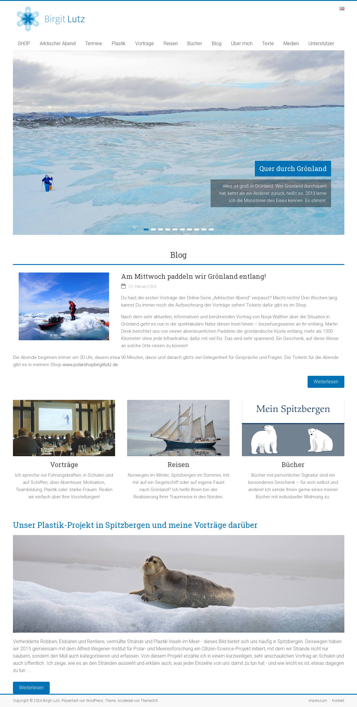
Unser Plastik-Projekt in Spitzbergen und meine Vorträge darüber (135, 525)
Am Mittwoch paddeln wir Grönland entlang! (193, 276)
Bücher (194, 43)
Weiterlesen (31, 687)
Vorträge (144, 43)
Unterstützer (321, 43)
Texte (268, 43)
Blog (216, 43)
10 (211, 229)
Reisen (171, 43)
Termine (93, 43)
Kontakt (338, 701)
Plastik (119, 43)
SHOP (24, 43)
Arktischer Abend (58, 43)
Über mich (241, 43)
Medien (291, 43)
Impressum (317, 701)
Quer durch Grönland (293, 168)
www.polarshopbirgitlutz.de (90, 364)
